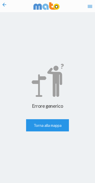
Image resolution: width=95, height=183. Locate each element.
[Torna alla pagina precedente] (4, 6)
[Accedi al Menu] (90, 6)
